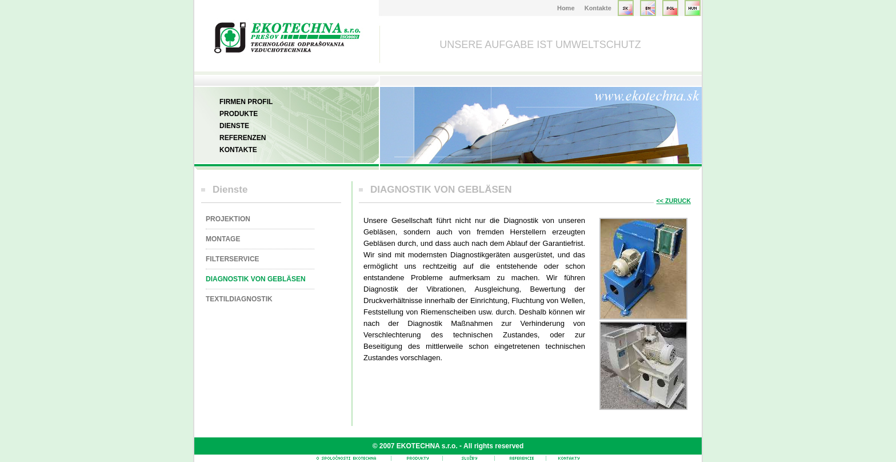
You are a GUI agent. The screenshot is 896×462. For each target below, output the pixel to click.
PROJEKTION (228, 219)
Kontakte (598, 8)
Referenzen (242, 138)
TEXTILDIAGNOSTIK (239, 299)
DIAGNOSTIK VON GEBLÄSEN (256, 279)
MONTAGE (223, 239)
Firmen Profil (246, 102)
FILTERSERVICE (232, 259)
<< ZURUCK (674, 200)
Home (566, 8)
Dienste (234, 126)
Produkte (238, 114)
